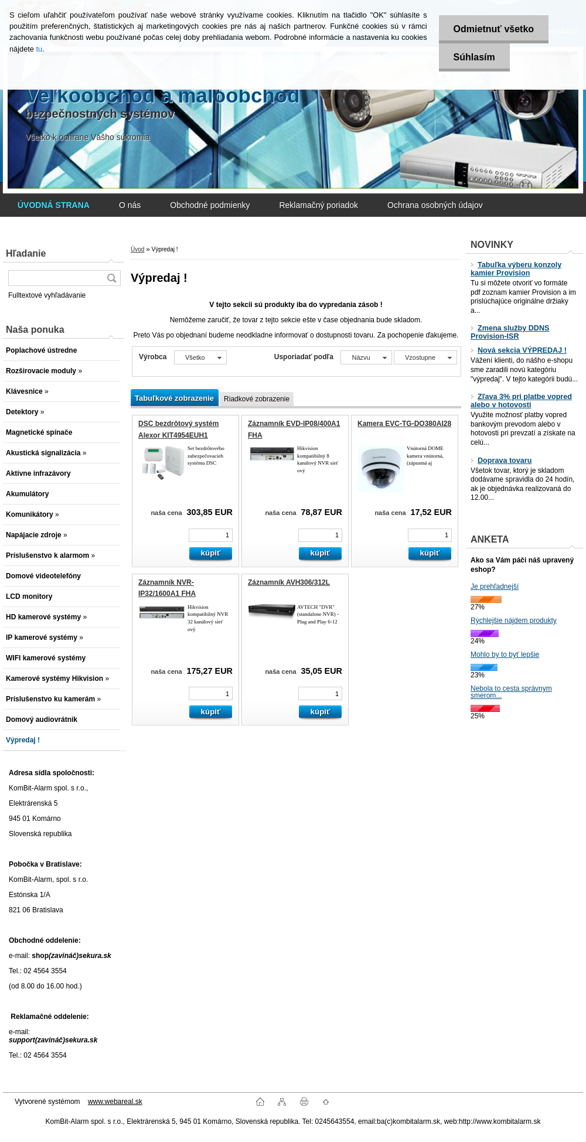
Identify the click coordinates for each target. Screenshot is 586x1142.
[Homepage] (53, 205)
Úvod (137, 249)
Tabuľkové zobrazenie (174, 398)
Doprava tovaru (501, 460)
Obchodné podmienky (210, 205)
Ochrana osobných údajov (435, 205)
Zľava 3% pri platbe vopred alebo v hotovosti (521, 401)
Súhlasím (474, 57)
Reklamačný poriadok (318, 205)
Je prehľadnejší (495, 586)
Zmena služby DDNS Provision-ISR (510, 332)
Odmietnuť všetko (494, 29)
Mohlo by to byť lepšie (505, 654)
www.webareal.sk (115, 1101)
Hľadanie (26, 253)
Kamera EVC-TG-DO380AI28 (404, 424)
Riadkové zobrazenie (256, 399)
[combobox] (365, 357)
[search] (111, 278)
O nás (130, 205)
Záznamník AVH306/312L (289, 582)
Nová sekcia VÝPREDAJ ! (519, 350)
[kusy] (211, 535)
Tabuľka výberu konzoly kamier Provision (516, 269)
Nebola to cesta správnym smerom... (511, 692)
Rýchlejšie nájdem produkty (514, 620)
